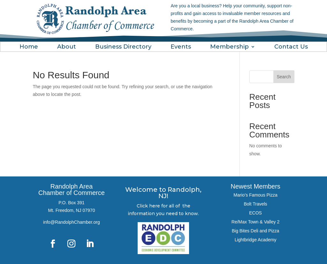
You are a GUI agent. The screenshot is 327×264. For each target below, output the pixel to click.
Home (28, 47)
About (66, 47)
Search (284, 76)
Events (181, 47)
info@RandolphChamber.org (71, 222)
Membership (229, 47)
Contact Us (291, 47)
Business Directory (123, 47)
